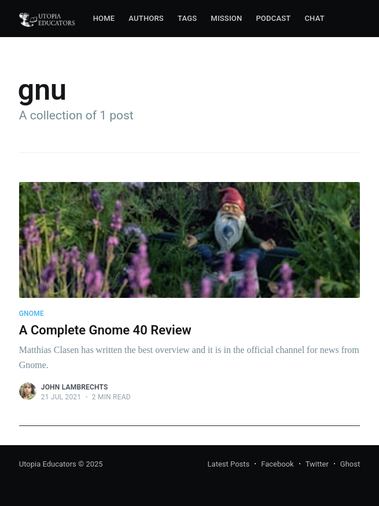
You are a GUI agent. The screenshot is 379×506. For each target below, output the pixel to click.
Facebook (277, 464)
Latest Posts (229, 464)
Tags (187, 18)
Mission (226, 18)
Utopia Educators (47, 464)
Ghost (350, 464)
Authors (146, 18)
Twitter (317, 464)
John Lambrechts (74, 387)
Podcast (273, 18)
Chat (314, 18)
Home (104, 18)
